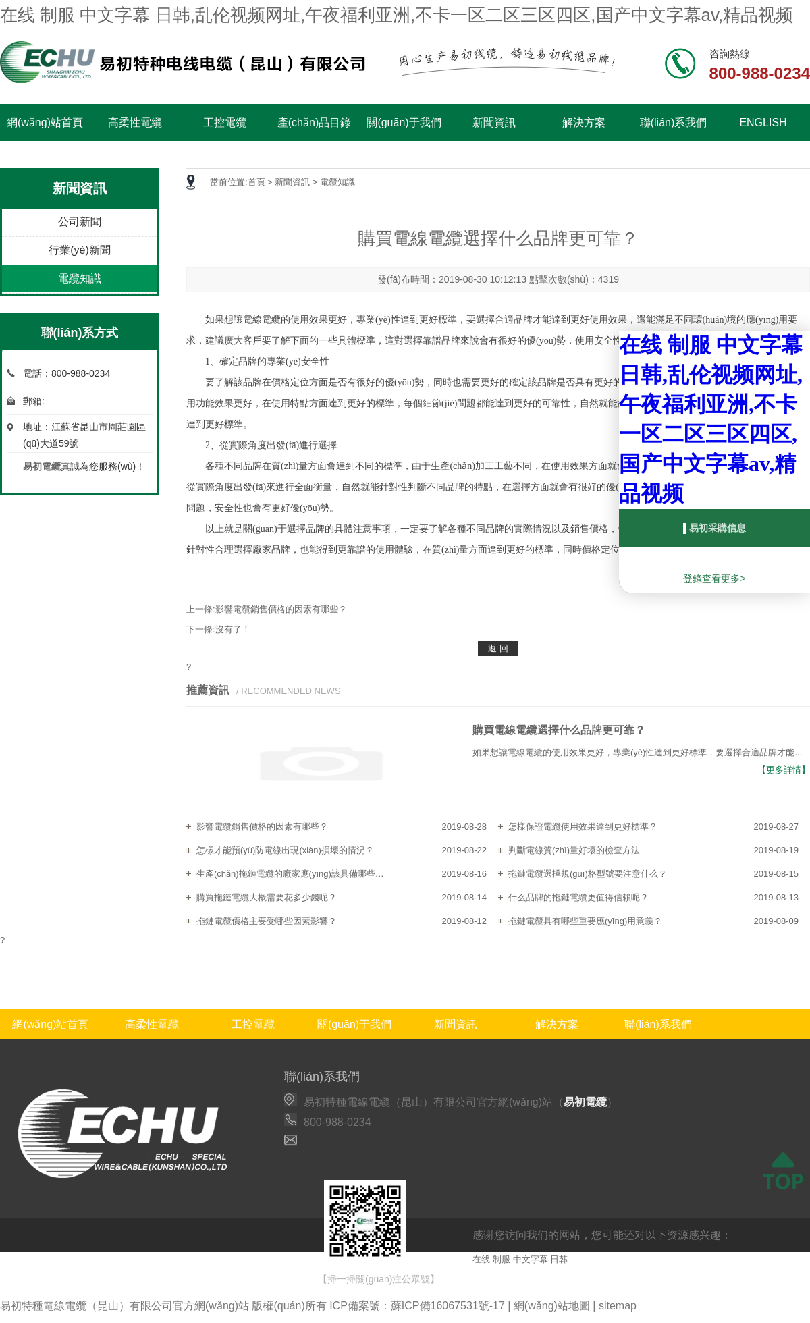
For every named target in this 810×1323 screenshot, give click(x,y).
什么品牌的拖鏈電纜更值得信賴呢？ (578, 897)
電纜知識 (79, 278)
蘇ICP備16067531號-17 (448, 1306)
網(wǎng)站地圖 (552, 1306)
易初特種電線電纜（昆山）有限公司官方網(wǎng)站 (124, 1306)
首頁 (256, 182)
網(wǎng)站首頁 (45, 122)
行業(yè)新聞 (80, 250)
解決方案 (583, 122)
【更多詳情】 (783, 770)
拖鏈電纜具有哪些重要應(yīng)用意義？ (585, 921)
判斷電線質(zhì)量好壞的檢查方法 (574, 850)
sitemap (618, 1306)
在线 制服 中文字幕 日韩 (520, 1259)
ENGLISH (762, 122)
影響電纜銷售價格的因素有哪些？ (262, 826)
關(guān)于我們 (404, 122)
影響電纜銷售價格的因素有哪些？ (281, 609)
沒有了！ (232, 629)
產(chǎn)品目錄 (314, 122)
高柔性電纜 (135, 122)
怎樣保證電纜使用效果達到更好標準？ (582, 826)
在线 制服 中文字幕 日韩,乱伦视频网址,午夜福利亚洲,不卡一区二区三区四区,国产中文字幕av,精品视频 (396, 15)
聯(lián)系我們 (673, 122)
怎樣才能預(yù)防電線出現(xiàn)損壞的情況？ (285, 850)
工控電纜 (224, 122)
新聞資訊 (494, 122)
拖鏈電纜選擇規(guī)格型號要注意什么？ (587, 874)
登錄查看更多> (714, 578)
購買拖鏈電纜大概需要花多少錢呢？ (266, 897)
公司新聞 (79, 221)
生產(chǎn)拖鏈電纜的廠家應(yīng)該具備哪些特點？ (294, 874)
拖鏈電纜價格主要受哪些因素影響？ (266, 921)
